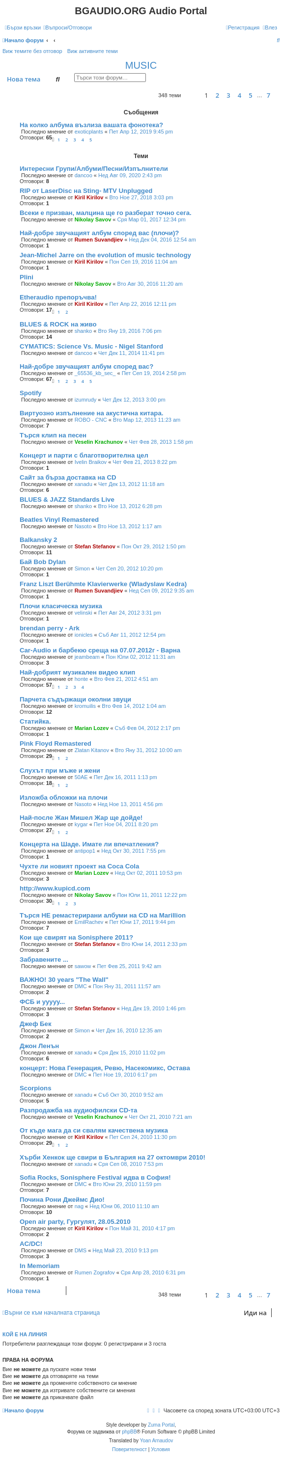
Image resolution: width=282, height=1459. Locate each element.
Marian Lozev (92, 728)
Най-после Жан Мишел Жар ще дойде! (81, 817)
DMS (80, 1250)
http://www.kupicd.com (55, 888)
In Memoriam (39, 1266)
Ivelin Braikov (91, 462)
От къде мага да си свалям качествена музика (94, 1130)
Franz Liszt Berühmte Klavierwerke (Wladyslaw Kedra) (103, 584)
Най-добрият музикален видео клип (77, 672)
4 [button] (239, 95)
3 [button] (228, 95)
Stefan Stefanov (95, 546)
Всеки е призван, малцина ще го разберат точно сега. (106, 212)
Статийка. (35, 721)
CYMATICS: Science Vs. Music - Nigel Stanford (91, 346)
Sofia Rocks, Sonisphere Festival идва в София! (95, 1177)
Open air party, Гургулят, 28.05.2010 (75, 1221)
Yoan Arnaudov (156, 1440)
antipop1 (85, 851)
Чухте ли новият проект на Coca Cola (79, 866)
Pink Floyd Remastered (55, 743)
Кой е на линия (24, 1334)
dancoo (83, 175)
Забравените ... (44, 959)
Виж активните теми (92, 51)
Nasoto (83, 526)
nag (79, 1206)
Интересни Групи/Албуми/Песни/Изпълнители (94, 168)
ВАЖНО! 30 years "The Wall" (64, 979)
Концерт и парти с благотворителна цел (84, 455)
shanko (83, 331)
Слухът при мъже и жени (60, 770)
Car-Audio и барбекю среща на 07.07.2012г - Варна (100, 650)
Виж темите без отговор (32, 51)
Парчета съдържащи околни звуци (75, 699)
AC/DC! (31, 1243)
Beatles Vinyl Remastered (59, 519)
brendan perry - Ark (50, 628)
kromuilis (85, 706)
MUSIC (141, 65)
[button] (189, 95)
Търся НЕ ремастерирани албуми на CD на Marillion (103, 915)
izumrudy (86, 400)
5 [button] (250, 95)
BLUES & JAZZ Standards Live (67, 499)
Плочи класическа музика (61, 606)
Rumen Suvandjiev (99, 240)
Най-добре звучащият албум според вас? (86, 366)
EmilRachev (89, 922)
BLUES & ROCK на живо (58, 324)
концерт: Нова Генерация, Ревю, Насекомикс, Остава (105, 1068)
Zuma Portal (161, 1425)
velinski (83, 613)
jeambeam (87, 657)
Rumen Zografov (95, 1272)
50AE (81, 777)
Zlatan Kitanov (92, 750)
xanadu (83, 484)
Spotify (31, 393)
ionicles (84, 635)
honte (81, 679)
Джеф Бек (36, 1023)
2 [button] (217, 95)
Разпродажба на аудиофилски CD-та (78, 1110)
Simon (82, 568)
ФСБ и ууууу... (42, 1001)
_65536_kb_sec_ (95, 373)
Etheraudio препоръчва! (58, 297)
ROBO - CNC (91, 420)
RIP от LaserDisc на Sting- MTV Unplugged (86, 190)
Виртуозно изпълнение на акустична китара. (91, 413)
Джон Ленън (39, 1046)
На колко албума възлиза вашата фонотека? (91, 125)
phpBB (129, 1431)
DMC (81, 986)
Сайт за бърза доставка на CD (68, 477)
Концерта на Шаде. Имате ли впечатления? (89, 844)
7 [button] (268, 95)
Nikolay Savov (93, 219)
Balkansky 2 (38, 539)
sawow (83, 966)
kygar (81, 824)
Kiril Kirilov (89, 197)
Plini (26, 277)
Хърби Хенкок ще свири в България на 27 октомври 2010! (112, 1157)
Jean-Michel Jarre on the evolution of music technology (105, 255)
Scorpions (35, 1088)
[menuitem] (67, 27)
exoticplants (89, 132)
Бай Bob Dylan (43, 562)
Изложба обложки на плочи (64, 797)
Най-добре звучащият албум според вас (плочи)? (99, 233)
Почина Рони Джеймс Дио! (62, 1199)
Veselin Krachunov (99, 442)
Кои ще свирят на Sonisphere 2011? (76, 937)
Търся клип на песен (53, 435)
